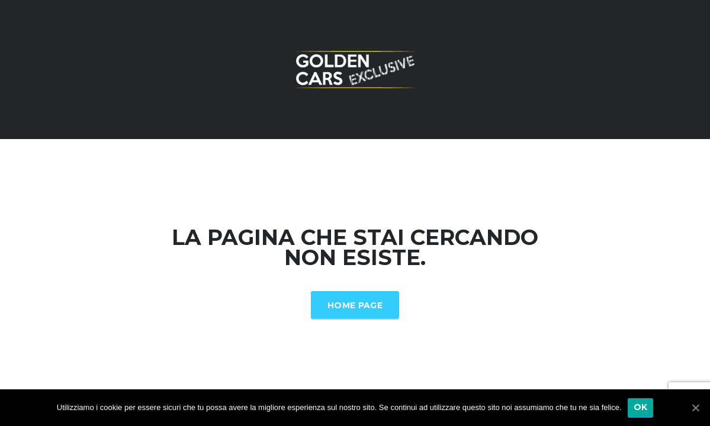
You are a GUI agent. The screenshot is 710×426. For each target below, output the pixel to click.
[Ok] (695, 408)
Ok (641, 407)
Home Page (355, 305)
